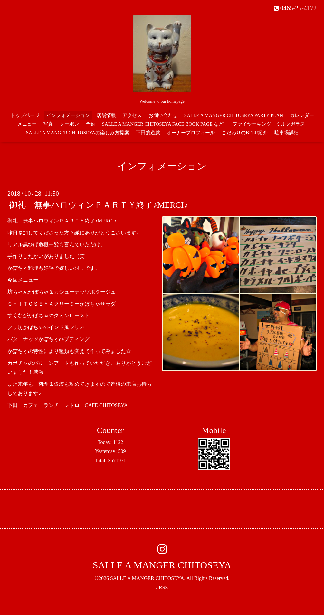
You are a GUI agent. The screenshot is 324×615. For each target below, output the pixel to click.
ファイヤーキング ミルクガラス (271, 124)
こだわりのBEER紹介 (245, 132)
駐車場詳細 (286, 132)
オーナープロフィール (191, 132)
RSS (163, 587)
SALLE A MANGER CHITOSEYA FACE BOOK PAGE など (163, 124)
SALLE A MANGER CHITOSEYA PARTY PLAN (233, 115)
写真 (48, 124)
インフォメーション (68, 115)
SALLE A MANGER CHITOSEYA (162, 565)
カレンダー (302, 115)
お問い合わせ (162, 115)
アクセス (132, 115)
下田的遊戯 (148, 132)
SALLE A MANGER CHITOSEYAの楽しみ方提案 (77, 132)
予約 (90, 124)
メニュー (27, 124)
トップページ (25, 115)
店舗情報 (106, 115)
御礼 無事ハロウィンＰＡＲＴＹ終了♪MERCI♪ (98, 205)
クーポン (69, 124)
